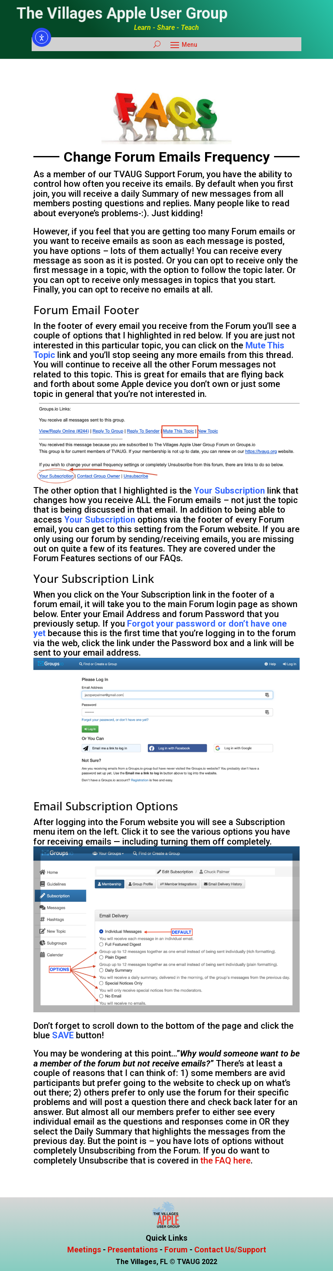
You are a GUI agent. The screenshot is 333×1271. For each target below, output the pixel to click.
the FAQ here (225, 1160)
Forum (176, 1249)
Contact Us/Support (230, 1249)
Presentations (133, 1249)
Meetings (84, 1249)
